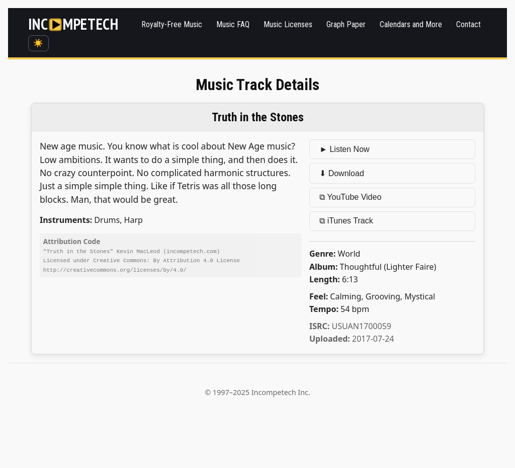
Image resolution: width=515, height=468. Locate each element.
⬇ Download (341, 173)
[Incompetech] (73, 25)
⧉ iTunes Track (346, 220)
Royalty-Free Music (171, 24)
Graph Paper (346, 24)
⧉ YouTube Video (350, 197)
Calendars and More (411, 24)
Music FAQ (232, 24)
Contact (468, 24)
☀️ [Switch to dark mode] (38, 43)
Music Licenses (288, 24)
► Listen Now (344, 149)
